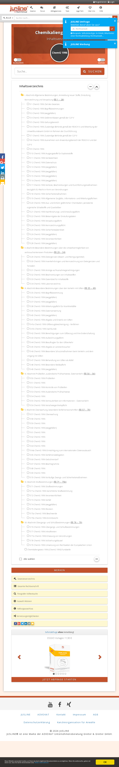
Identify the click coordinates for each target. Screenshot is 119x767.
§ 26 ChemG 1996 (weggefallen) (45, 241)
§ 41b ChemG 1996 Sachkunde (45, 339)
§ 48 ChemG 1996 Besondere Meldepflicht (51, 378)
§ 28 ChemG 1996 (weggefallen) (45, 250)
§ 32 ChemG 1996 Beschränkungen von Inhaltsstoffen (56, 280)
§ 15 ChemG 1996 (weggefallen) (45, 174)
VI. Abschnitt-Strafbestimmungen (41, 504)
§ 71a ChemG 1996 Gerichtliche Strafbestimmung (54, 512)
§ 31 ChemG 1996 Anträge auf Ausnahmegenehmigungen (58, 276)
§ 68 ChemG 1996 (38, 490)
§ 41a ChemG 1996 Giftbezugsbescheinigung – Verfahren (58, 334)
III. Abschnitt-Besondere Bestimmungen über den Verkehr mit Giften (58, 294)
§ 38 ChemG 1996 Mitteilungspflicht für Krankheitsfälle (56, 316)
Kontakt (61, 740)
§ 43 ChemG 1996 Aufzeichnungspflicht (49, 352)
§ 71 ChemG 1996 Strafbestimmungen (49, 508)
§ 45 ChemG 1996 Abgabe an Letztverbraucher (53, 361)
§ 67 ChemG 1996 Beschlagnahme (47, 486)
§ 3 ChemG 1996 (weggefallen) (44, 112)
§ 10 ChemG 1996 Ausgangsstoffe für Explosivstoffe (55, 152)
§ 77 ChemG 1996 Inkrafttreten (45, 553)
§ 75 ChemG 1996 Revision (43, 530)
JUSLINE (26, 740)
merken (59, 596)
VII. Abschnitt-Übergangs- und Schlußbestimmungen (50, 544)
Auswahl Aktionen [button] (23, 627)
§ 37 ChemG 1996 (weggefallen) (45, 312)
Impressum (79, 740)
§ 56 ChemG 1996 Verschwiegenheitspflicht (51, 423)
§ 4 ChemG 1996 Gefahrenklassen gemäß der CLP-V (55, 117)
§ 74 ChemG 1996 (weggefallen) (45, 526)
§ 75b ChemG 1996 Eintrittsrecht (46, 539)
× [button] (115, 20)
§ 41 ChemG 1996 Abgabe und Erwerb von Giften (54, 330)
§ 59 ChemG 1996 (38, 441)
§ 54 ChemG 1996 (38, 414)
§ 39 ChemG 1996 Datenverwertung (47, 321)
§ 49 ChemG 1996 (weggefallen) (45, 383)
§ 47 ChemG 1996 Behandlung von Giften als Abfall (55, 374)
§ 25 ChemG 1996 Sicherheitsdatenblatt (49, 236)
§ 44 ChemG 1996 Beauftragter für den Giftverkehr (54, 356)
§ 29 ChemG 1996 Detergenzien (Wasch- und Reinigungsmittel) (60, 263)
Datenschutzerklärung (37, 748)
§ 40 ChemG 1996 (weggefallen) (45, 325)
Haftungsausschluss (23, 634)
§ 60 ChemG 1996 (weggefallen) (45, 445)
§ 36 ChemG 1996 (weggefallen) (45, 307)
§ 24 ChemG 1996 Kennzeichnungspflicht (50, 232)
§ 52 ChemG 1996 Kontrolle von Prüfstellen (51, 405)
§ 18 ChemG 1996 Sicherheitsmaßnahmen (51, 196)
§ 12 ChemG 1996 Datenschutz (45, 161)
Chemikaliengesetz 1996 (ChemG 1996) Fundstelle (52, 575)
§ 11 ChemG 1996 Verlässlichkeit (46, 156)
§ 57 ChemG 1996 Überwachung (46, 432)
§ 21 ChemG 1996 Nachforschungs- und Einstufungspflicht (58, 218)
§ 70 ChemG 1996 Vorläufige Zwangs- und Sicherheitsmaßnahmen (63, 499)
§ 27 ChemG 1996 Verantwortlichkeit (48, 245)
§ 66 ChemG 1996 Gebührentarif (46, 481)
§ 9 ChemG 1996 (38, 147)
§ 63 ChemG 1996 (38, 459)
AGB (95, 740)
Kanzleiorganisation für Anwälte (76, 748)
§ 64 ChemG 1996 (38, 463)
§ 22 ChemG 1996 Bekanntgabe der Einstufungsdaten (56, 223)
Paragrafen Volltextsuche (26, 619)
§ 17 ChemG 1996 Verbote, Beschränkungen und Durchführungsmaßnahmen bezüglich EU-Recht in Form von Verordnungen (56, 188)
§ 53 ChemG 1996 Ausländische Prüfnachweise (53, 410)
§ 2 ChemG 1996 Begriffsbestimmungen (49, 108)
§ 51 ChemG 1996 (38, 401)
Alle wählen (27, 584)
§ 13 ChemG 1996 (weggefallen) (45, 165)
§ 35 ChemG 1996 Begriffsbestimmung (49, 303)
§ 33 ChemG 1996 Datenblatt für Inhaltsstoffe (52, 285)
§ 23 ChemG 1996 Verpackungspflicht (48, 227)
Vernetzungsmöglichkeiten (26, 642)
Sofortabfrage (51, 658)
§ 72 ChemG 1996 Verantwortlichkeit (48, 517)
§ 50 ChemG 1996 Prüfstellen (44, 396)
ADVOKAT (43, 740)
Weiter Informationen (37, 763)
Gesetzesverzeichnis (24, 604)
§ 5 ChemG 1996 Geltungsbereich (46, 121)
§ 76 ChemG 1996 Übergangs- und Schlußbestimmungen (58, 548)
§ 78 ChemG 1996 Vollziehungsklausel (48, 562)
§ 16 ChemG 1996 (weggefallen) (45, 179)
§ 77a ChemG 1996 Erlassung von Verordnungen (54, 557)
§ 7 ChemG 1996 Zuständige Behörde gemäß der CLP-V (57, 134)
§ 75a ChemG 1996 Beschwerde (46, 535)
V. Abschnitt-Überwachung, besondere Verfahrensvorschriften (55, 428)
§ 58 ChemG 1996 (38, 436)
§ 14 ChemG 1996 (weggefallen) (45, 170)
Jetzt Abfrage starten (59, 705)
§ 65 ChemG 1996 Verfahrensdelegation (49, 477)
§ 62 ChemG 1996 (38, 454)
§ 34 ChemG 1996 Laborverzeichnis (47, 289)
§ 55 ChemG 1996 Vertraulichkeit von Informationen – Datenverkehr (63, 419)
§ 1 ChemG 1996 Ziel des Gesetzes (47, 103)
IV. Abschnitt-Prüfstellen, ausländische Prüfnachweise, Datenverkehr (58, 387)
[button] (32, 10)
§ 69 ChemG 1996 (38, 495)
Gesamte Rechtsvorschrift (26, 612)
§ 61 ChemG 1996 (38, 450)
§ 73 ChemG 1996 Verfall (42, 521)
